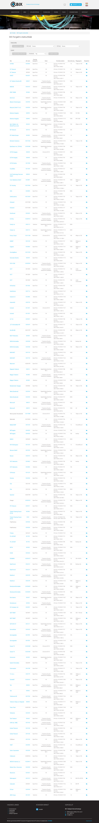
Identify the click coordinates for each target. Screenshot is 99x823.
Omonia (12, 478)
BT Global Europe (14, 135)
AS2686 (28, 92)
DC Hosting (13, 185)
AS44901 (28, 607)
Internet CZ (13, 297)
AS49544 (28, 789)
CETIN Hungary (13, 152)
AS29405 (28, 744)
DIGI (11, 191)
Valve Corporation (14, 750)
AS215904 (27, 252)
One (11, 483)
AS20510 (28, 455)
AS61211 (28, 623)
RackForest (13, 564)
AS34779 (28, 674)
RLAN (11, 553)
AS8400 (28, 701)
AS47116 (28, 291)
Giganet (12, 246)
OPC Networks (13, 461)
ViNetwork (12, 756)
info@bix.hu (70, 814)
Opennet (12, 495)
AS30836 (28, 63)
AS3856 (28, 511)
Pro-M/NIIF (13, 536)
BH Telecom (13, 130)
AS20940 (28, 102)
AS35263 (28, 553)
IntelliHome (13, 291)
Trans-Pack (13, 707)
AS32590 (28, 750)
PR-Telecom (13, 506)
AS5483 (28, 374)
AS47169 (28, 352)
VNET (11, 745)
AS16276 (28, 472)
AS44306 (28, 478)
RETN (11, 547)
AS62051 (28, 75)
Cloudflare (12, 168)
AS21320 (28, 241)
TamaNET (12, 679)
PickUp (11, 533)
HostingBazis (13, 252)
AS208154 (27, 218)
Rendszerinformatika (15, 586)
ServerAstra (13, 629)
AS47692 (28, 450)
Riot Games (13, 597)
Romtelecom (13, 603)
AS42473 (28, 86)
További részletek (53, 53)
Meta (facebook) (14, 391)
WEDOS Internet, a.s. (15, 761)
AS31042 (28, 722)
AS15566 (28, 285)
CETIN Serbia (13, 163)
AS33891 (28, 179)
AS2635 (28, 124)
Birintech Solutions (14, 141)
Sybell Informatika (14, 663)
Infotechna (12, 285)
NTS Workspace (14, 444)
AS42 (28, 517)
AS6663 (28, 718)
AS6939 (28, 257)
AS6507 (28, 597)
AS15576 (28, 444)
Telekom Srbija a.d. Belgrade (17, 702)
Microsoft (12, 402)
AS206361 (27, 679)
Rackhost (12, 575)
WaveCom (12, 772)
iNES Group (13, 795)
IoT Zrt (11, 319)
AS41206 (28, 728)
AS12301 (28, 308)
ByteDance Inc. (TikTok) (16, 146)
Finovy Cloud (13, 235)
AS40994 (28, 107)
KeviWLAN (12, 330)
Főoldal (12, 33)
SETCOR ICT (13, 624)
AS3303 (28, 657)
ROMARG (12, 558)
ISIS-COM (12, 263)
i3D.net (11, 789)
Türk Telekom (13, 718)
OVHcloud (12, 472)
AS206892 (27, 586)
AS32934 (28, 391)
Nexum (11, 456)
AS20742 (28, 302)
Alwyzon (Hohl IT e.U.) (15, 107)
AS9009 (28, 335)
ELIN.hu (12, 219)
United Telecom (14, 728)
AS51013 (28, 778)
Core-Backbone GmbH (15, 180)
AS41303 (28, 424)
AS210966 (27, 185)
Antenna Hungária (14, 113)
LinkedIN (39, 809)
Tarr (11, 685)
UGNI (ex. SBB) (13, 722)
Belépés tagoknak (13, 813)
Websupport (13, 778)
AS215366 (27, 140)
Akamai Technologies (15, 102)
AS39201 (28, 772)
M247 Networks (14, 335)
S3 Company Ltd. (14, 607)
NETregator (13, 430)
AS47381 (28, 635)
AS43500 (28, 767)
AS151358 (27, 235)
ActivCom (12, 98)
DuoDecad (12, 213)
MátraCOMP (13, 425)
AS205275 (27, 558)
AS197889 (27, 413)
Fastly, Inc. (12, 224)
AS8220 (28, 174)
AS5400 (28, 135)
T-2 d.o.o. (12, 674)
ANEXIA (12, 86)
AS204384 (27, 646)
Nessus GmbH (13, 450)
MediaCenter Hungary (15, 386)
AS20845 (28, 191)
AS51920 (28, 739)
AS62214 (28, 564)
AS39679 (28, 324)
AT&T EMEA (13, 92)
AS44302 (28, 430)
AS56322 (28, 629)
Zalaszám (12, 784)
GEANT (11, 241)
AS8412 (28, 369)
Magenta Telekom (14, 369)
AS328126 (27, 500)
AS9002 (28, 547)
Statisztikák (12, 810)
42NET (11, 75)
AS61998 (28, 668)
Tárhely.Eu (12, 713)
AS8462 (28, 685)
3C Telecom (13, 69)
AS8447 (28, 81)
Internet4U (12, 302)
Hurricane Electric (14, 258)
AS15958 (28, 163)
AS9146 (28, 129)
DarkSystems (13, 196)
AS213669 (27, 196)
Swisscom (12, 657)
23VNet (12, 63)
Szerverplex (13, 668)
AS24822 (28, 461)
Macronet (12, 363)
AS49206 (28, 522)
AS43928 (28, 341)
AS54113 (28, 224)
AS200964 (27, 263)
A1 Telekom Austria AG (15, 81)
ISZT (11, 269)
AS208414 (27, 761)
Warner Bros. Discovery (16, 767)
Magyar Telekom (14, 374)
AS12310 (28, 795)
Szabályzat (12, 812)
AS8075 (28, 402)
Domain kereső (12, 808)
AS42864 (28, 246)
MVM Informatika (14, 341)
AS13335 (28, 168)
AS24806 (28, 296)
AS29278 (28, 575)
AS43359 (28, 713)
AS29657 (28, 319)
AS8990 (28, 113)
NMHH (11, 439)
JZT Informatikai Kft (15, 324)
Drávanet (12, 202)
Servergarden (13, 635)
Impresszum (89, 820)
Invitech (12, 308)
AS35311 (28, 506)
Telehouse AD (13, 696)
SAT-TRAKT (13, 612)
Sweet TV (12, 646)
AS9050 (28, 603)
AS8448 (28, 152)
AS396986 (27, 146)
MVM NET (12, 352)
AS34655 (28, 213)
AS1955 (28, 536)
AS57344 (28, 696)
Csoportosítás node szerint (19, 53)
